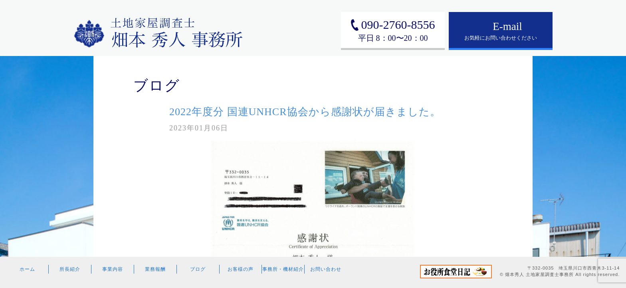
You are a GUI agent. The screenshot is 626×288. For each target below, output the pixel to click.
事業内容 (112, 269)
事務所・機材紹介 (283, 269)
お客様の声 (241, 269)
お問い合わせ (325, 269)
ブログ (198, 269)
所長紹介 (69, 269)
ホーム (27, 269)
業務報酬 (155, 269)
